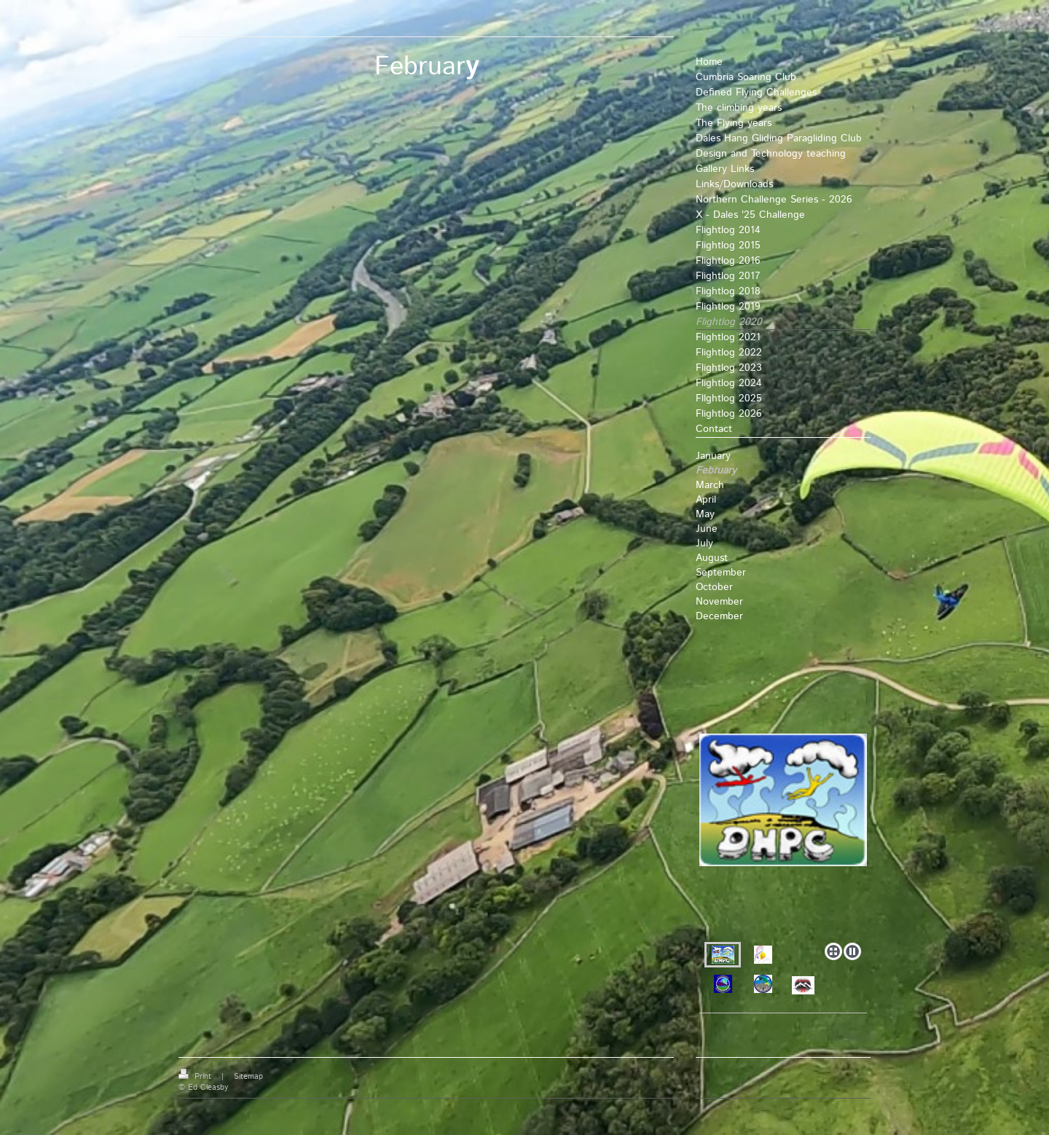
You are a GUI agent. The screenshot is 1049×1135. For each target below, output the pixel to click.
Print (196, 1077)
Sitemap (248, 1077)
